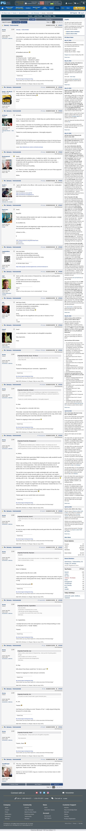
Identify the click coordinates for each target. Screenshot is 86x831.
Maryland (4, 781)
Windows (78, 465)
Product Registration (70, 818)
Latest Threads (38, 16)
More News (68, 537)
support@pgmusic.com (27, 825)
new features (75, 79)
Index (32, 19)
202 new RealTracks (77, 277)
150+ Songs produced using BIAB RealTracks (27, 240)
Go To (24, 22)
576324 (60, 325)
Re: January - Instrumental (12, 87)
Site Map (80, 823)
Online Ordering (57, 3)
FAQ (54, 16)
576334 (60, 384)
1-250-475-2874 (55, 2)
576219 (60, 111)
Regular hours (68, 54)
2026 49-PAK (70, 307)
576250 (60, 247)
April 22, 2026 (68, 507)
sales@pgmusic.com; (17, 825)
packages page (75, 116)
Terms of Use (68, 823)
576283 (60, 271)
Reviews (27, 818)
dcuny (43, 87)
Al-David (42, 384)
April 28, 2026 (68, 411)
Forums (14, 13)
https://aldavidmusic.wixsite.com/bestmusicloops (31, 147)
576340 (60, 688)
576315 (60, 298)
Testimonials (28, 816)
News (46, 807)
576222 (60, 152)
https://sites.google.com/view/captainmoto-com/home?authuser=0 (32, 266)
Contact (7, 810)
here (69, 121)
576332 (60, 350)
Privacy (74, 823)
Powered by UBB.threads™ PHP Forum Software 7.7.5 (43, 830)
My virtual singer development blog (24, 79)
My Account (47, 816)
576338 (60, 600)
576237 (60, 205)
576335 (60, 435)
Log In (81, 13)
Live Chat (46, 3)
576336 (60, 511)
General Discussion (24, 13)
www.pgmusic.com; (8, 825)
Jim (43, 688)
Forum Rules (47, 16)
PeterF (43, 727)
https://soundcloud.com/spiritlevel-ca (25, 194)
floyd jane (42, 547)
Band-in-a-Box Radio (30, 812)
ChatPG (67, 19)
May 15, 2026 (68, 40)
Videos (66, 814)
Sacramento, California (7, 38)
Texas (3, 317)
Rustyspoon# (41, 435)
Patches (66, 807)
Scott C (42, 511)
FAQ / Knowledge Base (70, 810)
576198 (60, 87)
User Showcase (35, 13)
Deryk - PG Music (40, 350)
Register (73, 13)
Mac (72, 465)
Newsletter (70, 793)
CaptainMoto (41, 600)
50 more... (20, 242)
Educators (8, 816)
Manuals (66, 812)
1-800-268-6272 (47, 2)
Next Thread (49, 19)
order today (72, 76)
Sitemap (7, 818)
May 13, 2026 (68, 88)
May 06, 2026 (68, 316)
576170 (60, 25)
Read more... (67, 57)
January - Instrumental (11, 25)
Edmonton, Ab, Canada (7, 202)
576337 (60, 547)
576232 (60, 180)
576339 (60, 645)
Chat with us (58, 798)
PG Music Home (6, 13)
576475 (60, 759)
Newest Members (69, 558)
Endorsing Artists (29, 814)
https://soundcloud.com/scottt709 (24, 193)
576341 (60, 727)
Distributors (8, 814)
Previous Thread (15, 19)
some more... (21, 243)
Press (6, 812)
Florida (3, 227)
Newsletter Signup (49, 810)
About (6, 807)
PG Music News (69, 37)
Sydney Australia (5, 347)
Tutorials (66, 816)
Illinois (3, 268)
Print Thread (15, 22)
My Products (47, 818)
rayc (43, 645)
